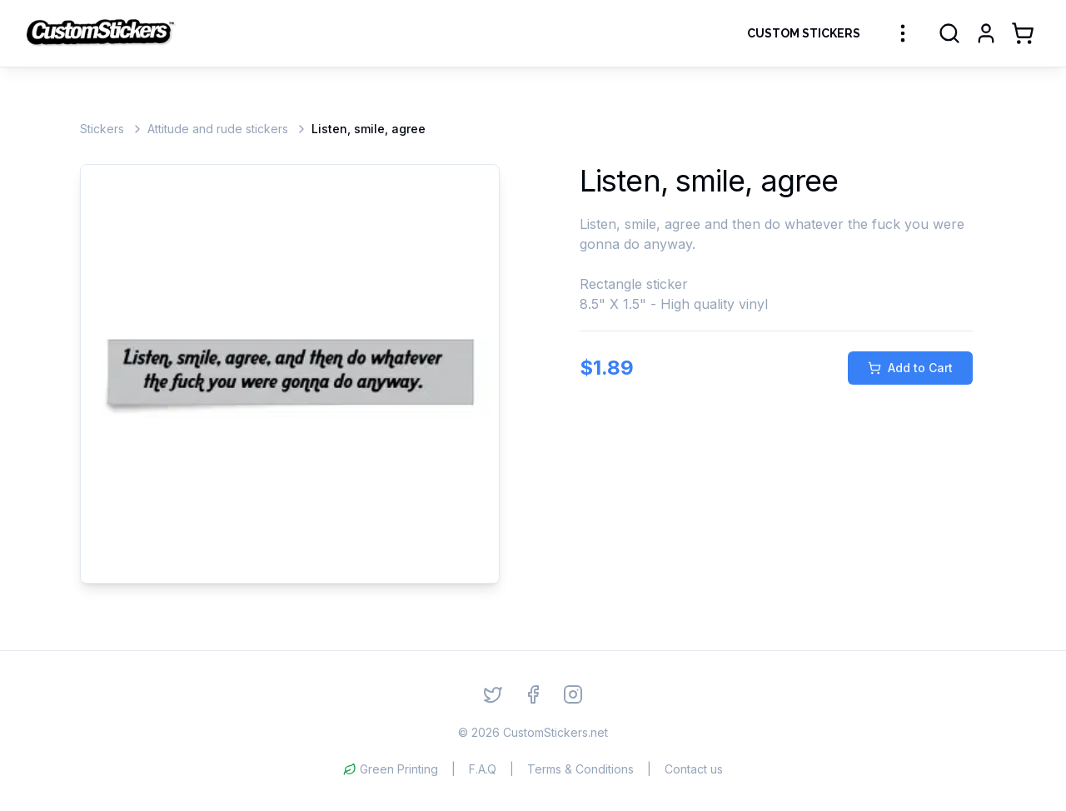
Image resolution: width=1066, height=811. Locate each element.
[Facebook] (533, 694)
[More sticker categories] (902, 33)
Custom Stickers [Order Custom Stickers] (803, 33)
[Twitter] (493, 694)
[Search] (949, 33)
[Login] (986, 33)
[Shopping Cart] (1022, 33)
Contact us (694, 769)
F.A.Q (482, 769)
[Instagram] (573, 694)
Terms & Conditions (580, 769)
